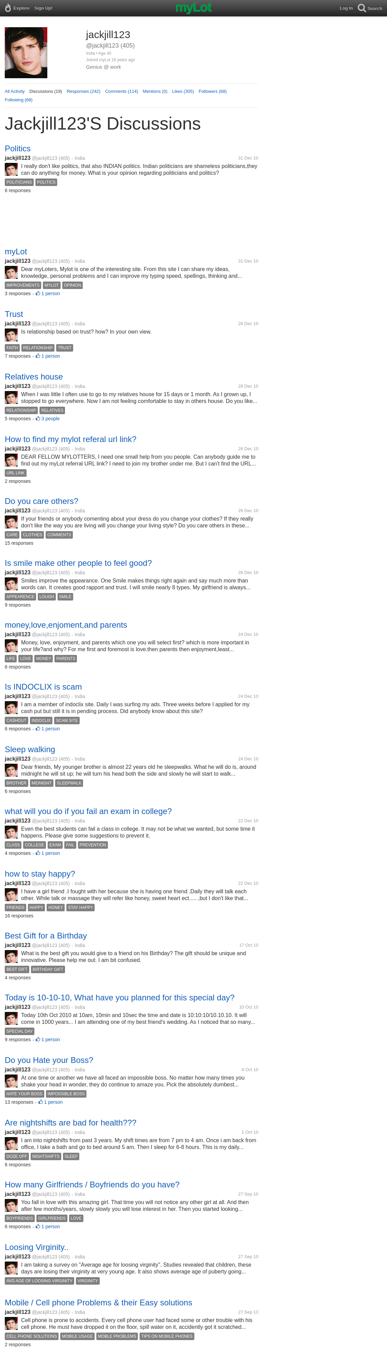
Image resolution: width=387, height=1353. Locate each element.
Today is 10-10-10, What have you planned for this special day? (120, 997)
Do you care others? (41, 501)
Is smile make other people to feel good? (78, 563)
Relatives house (34, 376)
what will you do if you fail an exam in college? (88, 811)
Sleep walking (30, 749)
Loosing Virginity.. (36, 1247)
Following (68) (19, 99)
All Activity (15, 91)
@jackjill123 (44, 158)
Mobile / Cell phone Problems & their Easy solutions (98, 1302)
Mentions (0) (155, 91)
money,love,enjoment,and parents (66, 624)
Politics (18, 148)
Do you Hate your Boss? (49, 1060)
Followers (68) (213, 91)
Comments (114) (121, 91)
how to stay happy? (40, 873)
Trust (14, 314)
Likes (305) (183, 91)
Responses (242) (83, 91)
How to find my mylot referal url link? (70, 439)
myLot (16, 251)
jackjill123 (18, 158)
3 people (51, 418)
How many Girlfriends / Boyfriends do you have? (92, 1184)
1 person (51, 293)
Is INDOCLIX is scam (43, 686)
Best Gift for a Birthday (46, 935)
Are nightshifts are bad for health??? (70, 1122)
